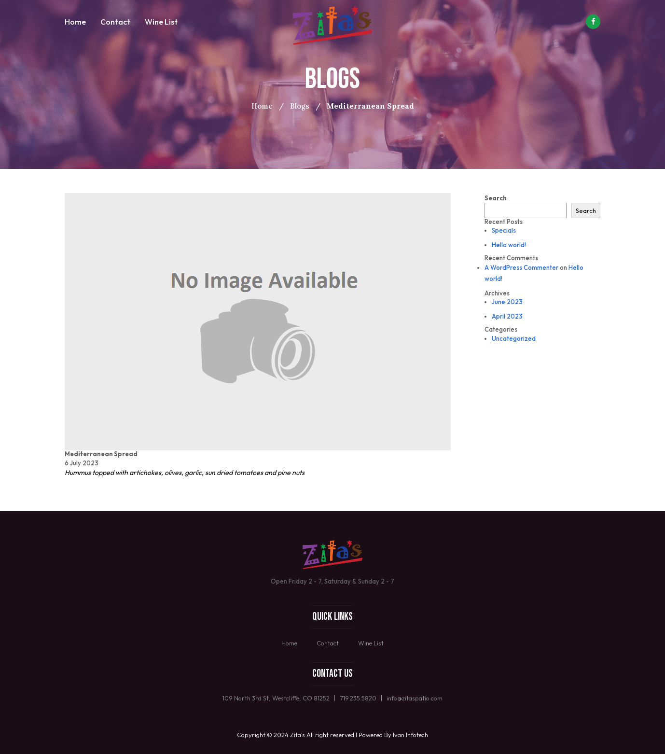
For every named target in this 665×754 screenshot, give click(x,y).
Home (75, 22)
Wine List (161, 22)
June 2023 (507, 302)
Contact (115, 22)
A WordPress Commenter (521, 267)
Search (496, 198)
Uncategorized (514, 338)
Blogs (299, 106)
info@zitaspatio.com (415, 698)
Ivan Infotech (410, 735)
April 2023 (507, 316)
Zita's (297, 735)
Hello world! (509, 245)
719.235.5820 (358, 698)
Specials (504, 230)
